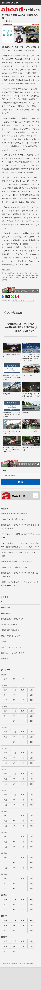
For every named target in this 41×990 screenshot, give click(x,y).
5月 (31, 695)
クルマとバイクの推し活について (14, 567)
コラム (4, 641)
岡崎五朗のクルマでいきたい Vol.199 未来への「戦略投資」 (19, 574)
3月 (5, 679)
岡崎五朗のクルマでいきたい (12, 619)
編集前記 (4, 659)
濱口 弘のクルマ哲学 (9, 624)
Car (13, 300)
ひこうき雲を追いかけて (11, 636)
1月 (23, 679)
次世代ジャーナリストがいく (12, 647)
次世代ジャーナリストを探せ (12, 653)
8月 (5, 695)
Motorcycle (20, 300)
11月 (14, 690)
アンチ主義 (14, 312)
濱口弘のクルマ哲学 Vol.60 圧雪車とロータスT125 (19, 554)
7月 (14, 695)
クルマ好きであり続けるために (13, 519)
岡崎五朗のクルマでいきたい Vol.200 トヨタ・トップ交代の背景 (20, 526)
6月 (23, 695)
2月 (14, 679)
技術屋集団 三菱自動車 (10, 630)
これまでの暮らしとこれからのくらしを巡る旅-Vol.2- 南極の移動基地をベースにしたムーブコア (20, 545)
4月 (5, 700)
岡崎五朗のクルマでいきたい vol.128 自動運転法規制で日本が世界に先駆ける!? (19, 327)
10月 (23, 690)
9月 (31, 690)
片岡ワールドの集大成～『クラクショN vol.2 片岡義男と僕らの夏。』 (20, 584)
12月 (6, 690)
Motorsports (29, 300)
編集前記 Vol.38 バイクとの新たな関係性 (17, 561)
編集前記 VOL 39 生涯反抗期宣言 (14, 513)
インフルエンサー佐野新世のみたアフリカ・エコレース (20, 536)
